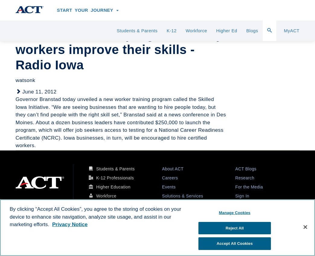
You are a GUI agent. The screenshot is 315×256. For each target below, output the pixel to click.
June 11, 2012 (39, 92)
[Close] (305, 227)
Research (244, 177)
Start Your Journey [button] (88, 10)
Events (169, 187)
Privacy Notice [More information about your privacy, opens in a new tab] (70, 224)
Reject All (235, 228)
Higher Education (113, 187)
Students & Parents (137, 30)
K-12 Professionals (115, 177)
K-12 (172, 30)
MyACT (292, 30)
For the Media (249, 187)
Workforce (196, 30)
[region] (157, 227)
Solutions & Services (182, 196)
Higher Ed (226, 30)
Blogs (252, 30)
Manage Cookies (234, 212)
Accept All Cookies (235, 243)
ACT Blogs (245, 168)
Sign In (242, 196)
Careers (170, 177)
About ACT (173, 168)
